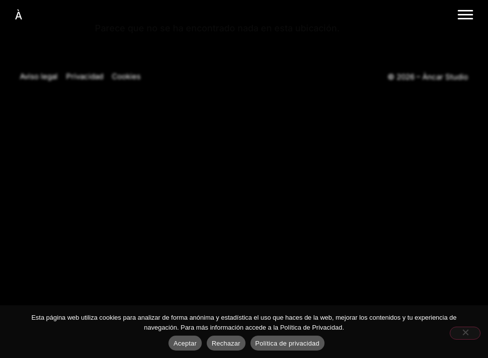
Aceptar (185, 343)
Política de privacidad (287, 343)
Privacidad (84, 76)
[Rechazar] (465, 333)
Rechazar (226, 343)
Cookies (126, 76)
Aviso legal (39, 76)
